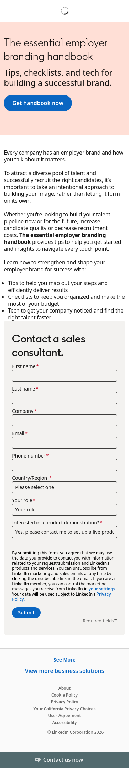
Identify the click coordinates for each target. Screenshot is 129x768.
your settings (102, 589)
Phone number (28, 456)
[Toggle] (117, 759)
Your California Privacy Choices (64, 709)
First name (23, 366)
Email (18, 433)
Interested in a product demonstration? (55, 523)
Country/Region (30, 478)
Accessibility (64, 722)
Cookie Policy (64, 695)
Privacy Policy (64, 702)
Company (22, 411)
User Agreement (64, 716)
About (64, 688)
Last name (23, 389)
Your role (22, 500)
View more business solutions (64, 671)
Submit (26, 612)
